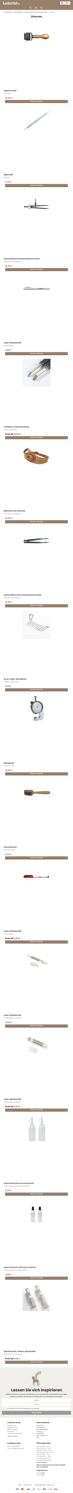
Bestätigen (36, 1413)
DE (67, 3)
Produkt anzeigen (36, 101)
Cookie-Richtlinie (40, 1485)
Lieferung (39, 1432)
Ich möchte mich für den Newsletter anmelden (23, 1408)
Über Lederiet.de (41, 1436)
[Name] (36, 1400)
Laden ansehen (12, 1436)
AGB (20, 1485)
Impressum (40, 1426)
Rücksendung (40, 1428)
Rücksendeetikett (42, 1430)
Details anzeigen (41, 1462)
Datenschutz (27, 1485)
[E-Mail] (36, 1404)
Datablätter (40, 1434)
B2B (37, 1438)
